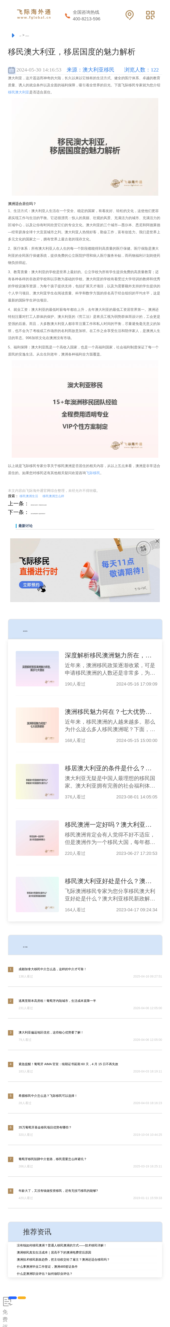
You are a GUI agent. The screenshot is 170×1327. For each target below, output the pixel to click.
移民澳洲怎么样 (53, 497)
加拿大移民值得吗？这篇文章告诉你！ (76, 513)
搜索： (13, 497)
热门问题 (37, 946)
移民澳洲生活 (28, 497)
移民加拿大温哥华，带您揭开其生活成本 (78, 505)
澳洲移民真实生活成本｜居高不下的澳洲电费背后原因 (54, 1253)
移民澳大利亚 (18, 93)
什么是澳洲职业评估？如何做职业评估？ (45, 1274)
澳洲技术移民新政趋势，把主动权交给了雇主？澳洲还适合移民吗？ (63, 1260)
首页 (25, 35)
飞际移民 (93, 474)
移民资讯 (48, 35)
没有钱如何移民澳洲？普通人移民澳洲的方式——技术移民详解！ (62, 1246)
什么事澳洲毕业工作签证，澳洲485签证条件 (47, 1267)
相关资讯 (37, 630)
